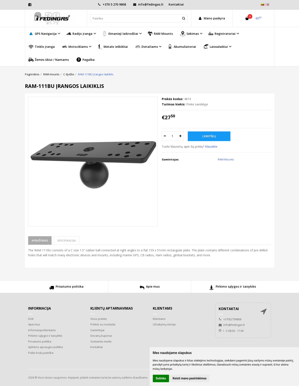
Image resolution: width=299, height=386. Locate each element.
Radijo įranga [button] (79, 33)
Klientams (162, 308)
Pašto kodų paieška (40, 353)
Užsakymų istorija (164, 324)
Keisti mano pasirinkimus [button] (190, 378)
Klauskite (211, 146)
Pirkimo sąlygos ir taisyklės (232, 288)
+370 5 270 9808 (112, 4)
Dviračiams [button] (146, 46)
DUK (31, 319)
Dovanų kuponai (101, 336)
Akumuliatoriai (181, 46)
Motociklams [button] (75, 46)
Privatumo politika (66, 288)
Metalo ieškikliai (112, 46)
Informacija (39, 308)
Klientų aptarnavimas (111, 308)
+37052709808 (230, 319)
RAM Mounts (160, 33)
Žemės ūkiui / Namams (48, 59)
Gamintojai (97, 330)
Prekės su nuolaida (102, 324)
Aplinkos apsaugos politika (45, 347)
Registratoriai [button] (221, 33)
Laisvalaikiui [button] (215, 46)
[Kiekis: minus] (165, 136)
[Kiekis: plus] (180, 136)
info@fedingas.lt (148, 4)
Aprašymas (40, 240)
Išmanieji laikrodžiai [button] (120, 33)
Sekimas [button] (189, 33)
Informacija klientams (42, 330)
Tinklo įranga (41, 46)
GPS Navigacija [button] (42, 33)
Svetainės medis (101, 341)
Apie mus (150, 288)
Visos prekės (98, 319)
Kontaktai (176, 4)
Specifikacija (66, 240)
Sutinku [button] (161, 378)
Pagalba (85, 59)
